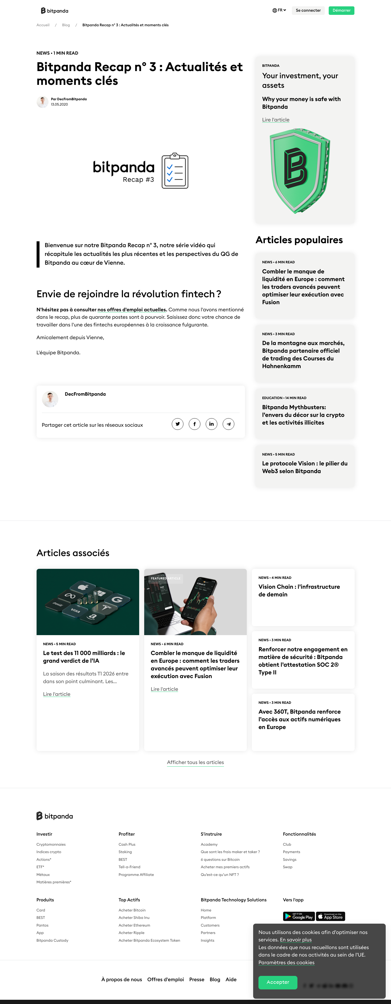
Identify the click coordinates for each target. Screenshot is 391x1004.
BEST (123, 860)
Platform (208, 918)
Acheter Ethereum (134, 925)
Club (287, 844)
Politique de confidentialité (95, 999)
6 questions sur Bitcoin (220, 860)
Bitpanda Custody (52, 940)
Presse (196, 974)
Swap (288, 867)
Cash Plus (127, 844)
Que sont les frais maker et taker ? (230, 852)
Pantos (43, 925)
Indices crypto (49, 852)
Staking (125, 852)
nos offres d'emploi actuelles (132, 309)
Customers (210, 925)
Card (41, 910)
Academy (209, 844)
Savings (290, 860)
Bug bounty (202, 999)
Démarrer (341, 10)
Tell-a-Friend (129, 867)
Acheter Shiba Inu (134, 918)
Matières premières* (54, 882)
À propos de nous (121, 974)
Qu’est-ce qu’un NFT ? (220, 875)
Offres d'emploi (165, 974)
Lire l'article (275, 120)
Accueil (43, 25)
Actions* (44, 860)
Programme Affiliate (136, 875)
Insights (207, 940)
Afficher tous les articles (195, 762)
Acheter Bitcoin (132, 910)
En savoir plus (296, 939)
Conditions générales (142, 999)
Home (206, 910)
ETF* (40, 867)
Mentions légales (51, 999)
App (40, 933)
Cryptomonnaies (51, 844)
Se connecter (308, 10)
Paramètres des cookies (238, 999)
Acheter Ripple (131, 933)
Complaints (176, 999)
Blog (66, 25)
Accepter (278, 982)
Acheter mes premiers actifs (225, 867)
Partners (208, 933)
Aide (231, 974)
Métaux (43, 875)
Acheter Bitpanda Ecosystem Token (149, 940)
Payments (291, 852)
